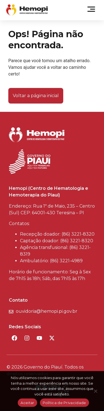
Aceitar (27, 402)
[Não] (95, 392)
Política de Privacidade (64, 402)
